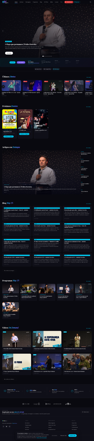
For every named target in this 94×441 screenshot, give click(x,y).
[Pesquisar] (90, 2)
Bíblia (51, 2)
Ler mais (9, 53)
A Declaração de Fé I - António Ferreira (74, 257)
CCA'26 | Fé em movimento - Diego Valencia (83, 161)
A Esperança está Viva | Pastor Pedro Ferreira (44, 348)
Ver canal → (89, 77)
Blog (41, 2)
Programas (35, 2)
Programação (28, 425)
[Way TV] (12, 421)
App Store (38, 69)
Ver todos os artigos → (9, 270)
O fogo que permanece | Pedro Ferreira (20, 44)
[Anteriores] (3, 86)
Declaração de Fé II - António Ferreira (44, 257)
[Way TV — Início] (5, 2)
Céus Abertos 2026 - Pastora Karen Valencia (74, 371)
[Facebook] (3, 426)
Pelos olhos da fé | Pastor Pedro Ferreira (12, 348)
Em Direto (69, 2)
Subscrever (86, 412)
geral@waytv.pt (51, 429)
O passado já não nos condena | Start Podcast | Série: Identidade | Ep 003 (84, 154)
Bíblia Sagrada (51, 423)
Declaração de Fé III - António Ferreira (14, 257)
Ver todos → (89, 106)
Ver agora (21, 62)
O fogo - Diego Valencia (82, 191)
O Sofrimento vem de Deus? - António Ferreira (46, 210)
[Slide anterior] (2, 30)
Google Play (47, 69)
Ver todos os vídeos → (9, 379)
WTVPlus (46, 2)
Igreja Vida (6, 184)
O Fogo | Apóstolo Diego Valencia (11, 371)
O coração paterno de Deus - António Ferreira (16, 226)
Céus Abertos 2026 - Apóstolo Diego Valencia (44, 371)
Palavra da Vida (51, 425)
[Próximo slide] (91, 30)
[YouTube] (6, 426)
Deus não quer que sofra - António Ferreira (75, 210)
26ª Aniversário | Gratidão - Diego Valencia (83, 184)
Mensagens (28, 2)
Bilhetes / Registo (8, 136)
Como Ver (27, 431)
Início (16, 2)
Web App (56, 69)
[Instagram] (9, 426)
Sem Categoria (80, 151)
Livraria (56, 2)
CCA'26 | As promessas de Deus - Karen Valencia (83, 176)
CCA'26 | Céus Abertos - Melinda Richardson (82, 169)
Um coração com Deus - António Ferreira (44, 226)
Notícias (21, 2)
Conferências (80, 159)
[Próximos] (90, 86)
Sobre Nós (74, 423)
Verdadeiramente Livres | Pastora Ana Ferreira (75, 348)
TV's (61, 2)
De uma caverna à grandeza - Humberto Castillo (46, 241)
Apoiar (77, 2)
